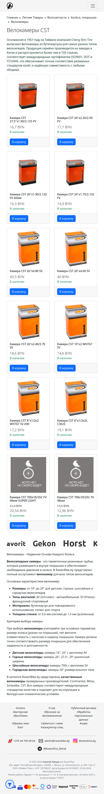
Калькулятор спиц (52, 727)
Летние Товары (32, 17)
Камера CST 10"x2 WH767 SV (74, 345)
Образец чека (20, 723)
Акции (83, 723)
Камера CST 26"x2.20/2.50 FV (75, 119)
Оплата (20, 708)
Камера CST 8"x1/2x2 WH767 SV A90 (24, 422)
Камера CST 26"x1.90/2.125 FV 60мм (28, 196)
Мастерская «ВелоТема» (20, 714)
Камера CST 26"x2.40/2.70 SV (27, 345)
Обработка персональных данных (83, 715)
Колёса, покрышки (84, 17)
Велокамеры (19, 22)
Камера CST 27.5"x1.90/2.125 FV (23, 119)
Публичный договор (83, 708)
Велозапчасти (57, 17)
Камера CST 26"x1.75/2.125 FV (75, 196)
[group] (22, 543)
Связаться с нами (52, 723)
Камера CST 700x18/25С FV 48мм (75, 499)
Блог (20, 727)
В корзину (19, 142)
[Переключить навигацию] (93, 5)
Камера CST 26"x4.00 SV (73, 271)
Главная (12, 17)
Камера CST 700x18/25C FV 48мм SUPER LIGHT (28, 499)
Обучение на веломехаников (52, 714)
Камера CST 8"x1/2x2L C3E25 (72, 422)
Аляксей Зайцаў (51, 761)
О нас (52, 708)
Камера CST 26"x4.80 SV (26, 271)
